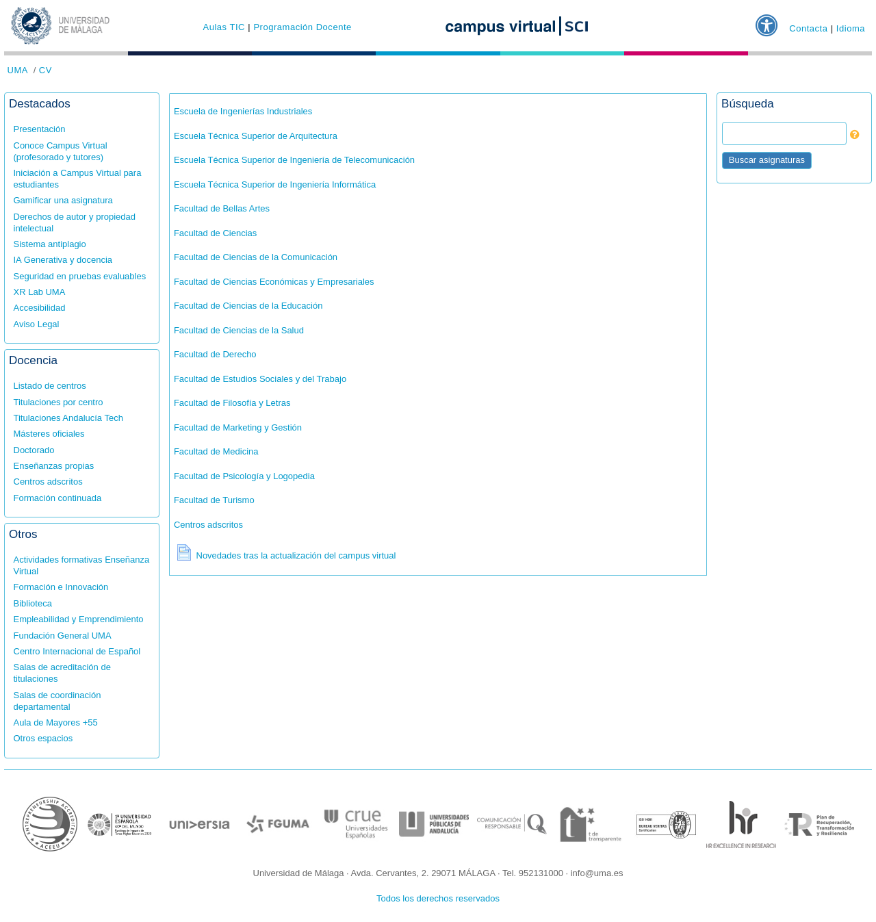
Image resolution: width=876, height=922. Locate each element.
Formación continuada (58, 498)
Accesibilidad (40, 308)
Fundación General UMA (63, 635)
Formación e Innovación (61, 587)
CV (45, 70)
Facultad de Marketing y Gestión (238, 427)
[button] (770, 20)
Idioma (850, 28)
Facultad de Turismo (214, 500)
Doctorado (34, 450)
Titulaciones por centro (58, 402)
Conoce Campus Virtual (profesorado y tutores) (60, 151)
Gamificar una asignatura (63, 200)
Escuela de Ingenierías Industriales (243, 111)
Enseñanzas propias (54, 466)
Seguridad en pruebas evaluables (80, 276)
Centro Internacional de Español (77, 651)
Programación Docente (302, 27)
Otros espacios (43, 738)
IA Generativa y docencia (63, 260)
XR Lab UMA (40, 292)
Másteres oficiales (49, 433)
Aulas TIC (224, 27)
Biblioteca (33, 603)
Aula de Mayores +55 (56, 722)
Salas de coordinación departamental (57, 701)
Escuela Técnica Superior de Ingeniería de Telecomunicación (294, 160)
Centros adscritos (48, 481)
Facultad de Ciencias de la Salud (239, 330)
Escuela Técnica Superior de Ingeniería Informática (275, 184)
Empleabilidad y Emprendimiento (79, 619)
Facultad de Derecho (215, 354)
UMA (18, 70)
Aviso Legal (37, 324)
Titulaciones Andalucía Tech (68, 418)
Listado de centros (50, 386)
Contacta (808, 28)
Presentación (40, 129)
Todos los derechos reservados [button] (438, 898)
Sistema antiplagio (50, 244)
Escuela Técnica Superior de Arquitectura (255, 136)
